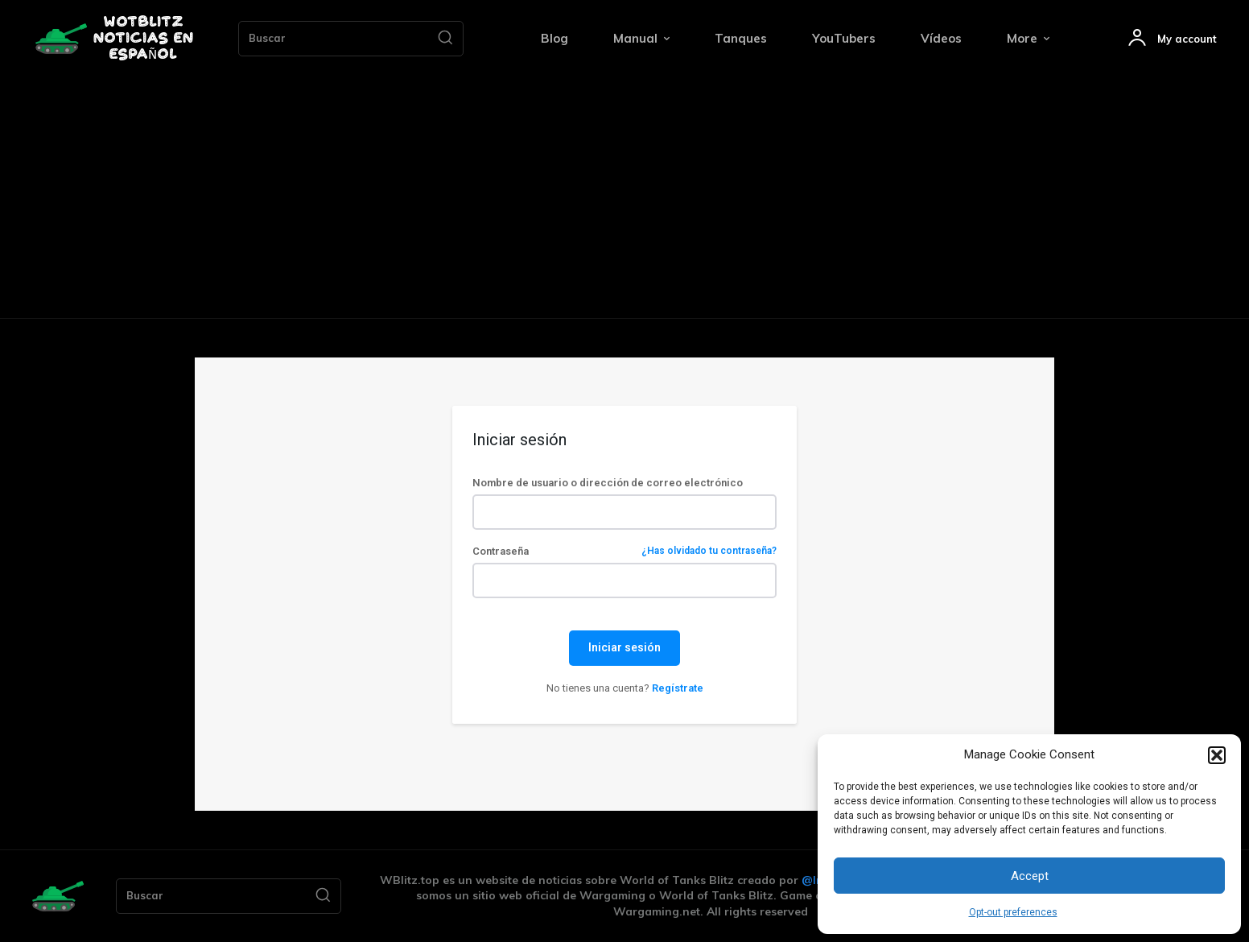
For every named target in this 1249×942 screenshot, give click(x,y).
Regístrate (677, 688)
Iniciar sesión (624, 647)
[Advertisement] (624, 197)
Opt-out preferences (1013, 912)
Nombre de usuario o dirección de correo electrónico (607, 482)
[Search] (445, 38)
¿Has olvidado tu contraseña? (709, 551)
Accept (1030, 876)
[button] (1217, 755)
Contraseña (624, 551)
